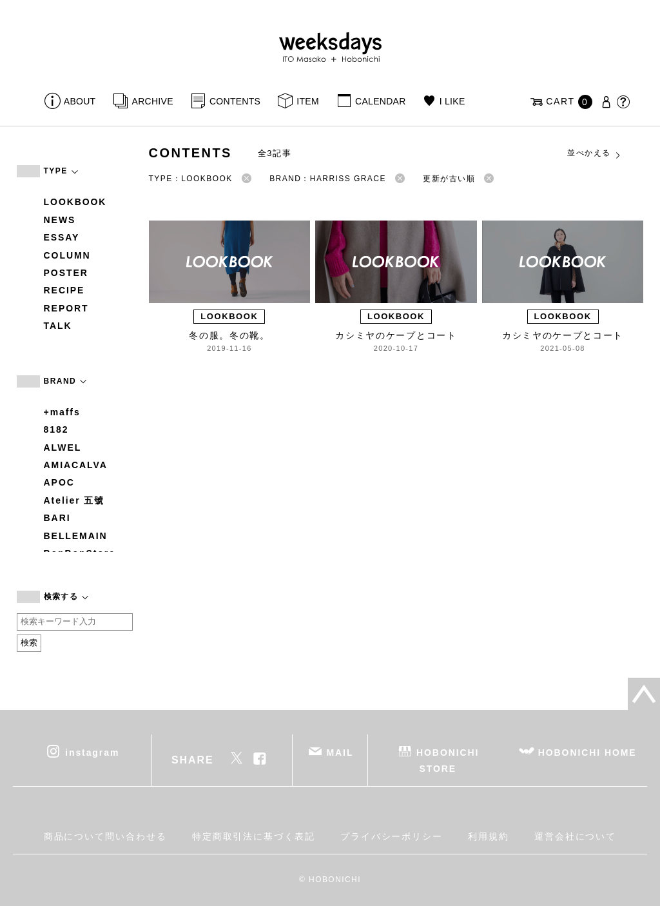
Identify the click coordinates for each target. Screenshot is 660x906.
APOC (59, 482)
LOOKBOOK (75, 202)
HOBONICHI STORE (447, 760)
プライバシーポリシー (391, 836)
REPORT (66, 308)
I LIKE (452, 101)
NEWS (60, 220)
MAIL (339, 752)
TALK (58, 325)
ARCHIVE (152, 101)
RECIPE (64, 290)
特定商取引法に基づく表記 (253, 836)
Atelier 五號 (74, 500)
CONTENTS (234, 101)
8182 (56, 429)
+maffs (62, 412)
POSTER (66, 273)
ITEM (307, 101)
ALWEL (63, 447)
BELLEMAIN (76, 536)
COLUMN (67, 255)
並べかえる (594, 153)
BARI (57, 518)
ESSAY (62, 237)
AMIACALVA (76, 465)
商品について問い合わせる (105, 836)
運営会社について (575, 836)
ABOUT (80, 101)
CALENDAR (380, 101)
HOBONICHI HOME (587, 752)
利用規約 (488, 836)
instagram (92, 752)
